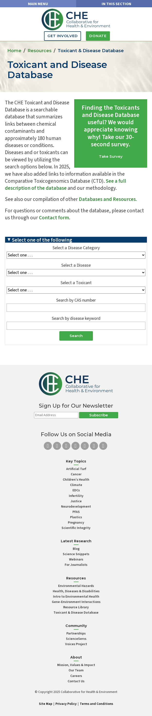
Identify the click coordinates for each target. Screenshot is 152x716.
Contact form (54, 217)
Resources (39, 50)
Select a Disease (76, 265)
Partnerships (76, 633)
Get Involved (62, 35)
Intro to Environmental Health (76, 596)
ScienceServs (76, 638)
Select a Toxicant (76, 283)
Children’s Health (76, 479)
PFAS (76, 512)
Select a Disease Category (76, 248)
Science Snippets (76, 554)
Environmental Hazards (76, 586)
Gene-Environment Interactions (76, 602)
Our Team (76, 670)
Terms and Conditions (96, 703)
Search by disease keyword (76, 318)
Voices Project (76, 644)
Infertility (76, 496)
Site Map (45, 703)
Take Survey (111, 156)
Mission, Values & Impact (76, 665)
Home (14, 50)
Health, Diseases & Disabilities (76, 591)
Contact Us (76, 681)
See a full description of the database (65, 184)
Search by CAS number (76, 300)
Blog (76, 548)
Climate (76, 485)
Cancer (76, 474)
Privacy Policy (66, 703)
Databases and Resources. (108, 199)
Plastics (76, 517)
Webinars (76, 559)
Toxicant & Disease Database (76, 612)
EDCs (76, 490)
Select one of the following (42, 240)
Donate (98, 35)
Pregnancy (76, 522)
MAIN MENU (38, 4)
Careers (76, 676)
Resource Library (76, 607)
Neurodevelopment (76, 506)
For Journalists (76, 564)
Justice (76, 501)
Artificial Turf (76, 469)
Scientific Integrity (76, 528)
